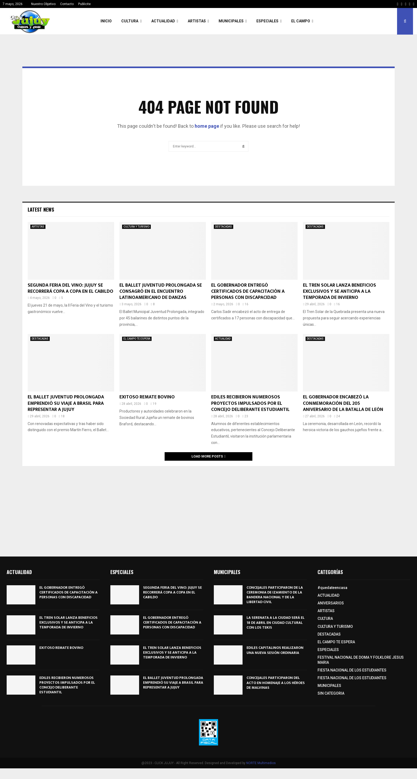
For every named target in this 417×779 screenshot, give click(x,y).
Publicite (84, 4)
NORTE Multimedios (261, 763)
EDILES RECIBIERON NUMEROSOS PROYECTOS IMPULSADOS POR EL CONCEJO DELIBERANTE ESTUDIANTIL (250, 403)
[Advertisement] (208, 508)
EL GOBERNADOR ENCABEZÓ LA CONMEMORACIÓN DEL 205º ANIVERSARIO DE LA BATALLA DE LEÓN (343, 403)
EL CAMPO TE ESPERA (136, 338)
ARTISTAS (197, 21)
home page (207, 126)
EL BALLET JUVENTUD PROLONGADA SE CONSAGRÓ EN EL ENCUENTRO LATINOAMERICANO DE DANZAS (160, 291)
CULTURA (129, 21)
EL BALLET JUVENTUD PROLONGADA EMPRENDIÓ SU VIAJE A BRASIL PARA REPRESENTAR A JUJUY (66, 403)
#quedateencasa (332, 588)
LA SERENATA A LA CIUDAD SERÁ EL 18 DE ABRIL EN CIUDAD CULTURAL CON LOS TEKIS (276, 622)
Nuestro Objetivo (43, 4)
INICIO (106, 21)
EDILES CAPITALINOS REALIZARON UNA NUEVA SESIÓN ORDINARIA (275, 650)
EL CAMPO (300, 21)
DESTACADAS (223, 226)
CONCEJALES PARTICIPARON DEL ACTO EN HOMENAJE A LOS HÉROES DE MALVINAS (276, 682)
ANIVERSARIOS (331, 603)
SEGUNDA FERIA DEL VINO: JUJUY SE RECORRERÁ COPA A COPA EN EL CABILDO (70, 288)
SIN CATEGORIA (331, 693)
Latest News (41, 209)
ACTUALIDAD (163, 21)
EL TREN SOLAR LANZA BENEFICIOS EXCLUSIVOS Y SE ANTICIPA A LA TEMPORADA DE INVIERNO (339, 291)
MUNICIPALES (231, 21)
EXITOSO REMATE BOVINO (147, 397)
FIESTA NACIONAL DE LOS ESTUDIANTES (352, 670)
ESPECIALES (267, 21)
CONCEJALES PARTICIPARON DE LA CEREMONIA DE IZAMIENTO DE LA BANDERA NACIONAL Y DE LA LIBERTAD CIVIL (275, 594)
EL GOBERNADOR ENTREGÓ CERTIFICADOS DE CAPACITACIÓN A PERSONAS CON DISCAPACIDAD (248, 291)
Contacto (67, 4)
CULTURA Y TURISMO (136, 226)
